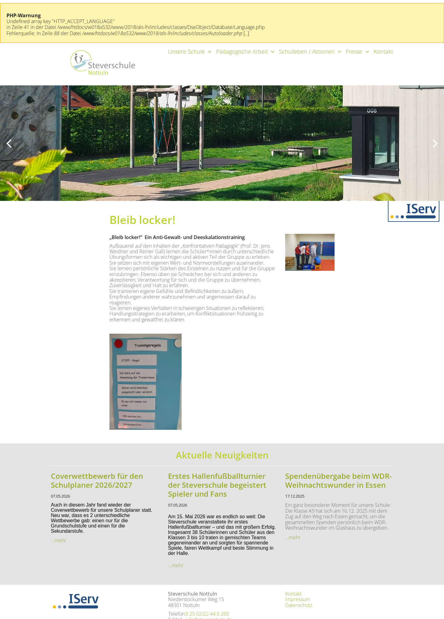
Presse (354, 51)
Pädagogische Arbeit (242, 51)
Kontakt (383, 51)
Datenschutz (298, 605)
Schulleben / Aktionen (307, 51)
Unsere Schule (186, 51)
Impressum (297, 599)
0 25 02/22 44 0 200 (207, 613)
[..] (246, 33)
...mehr (58, 540)
